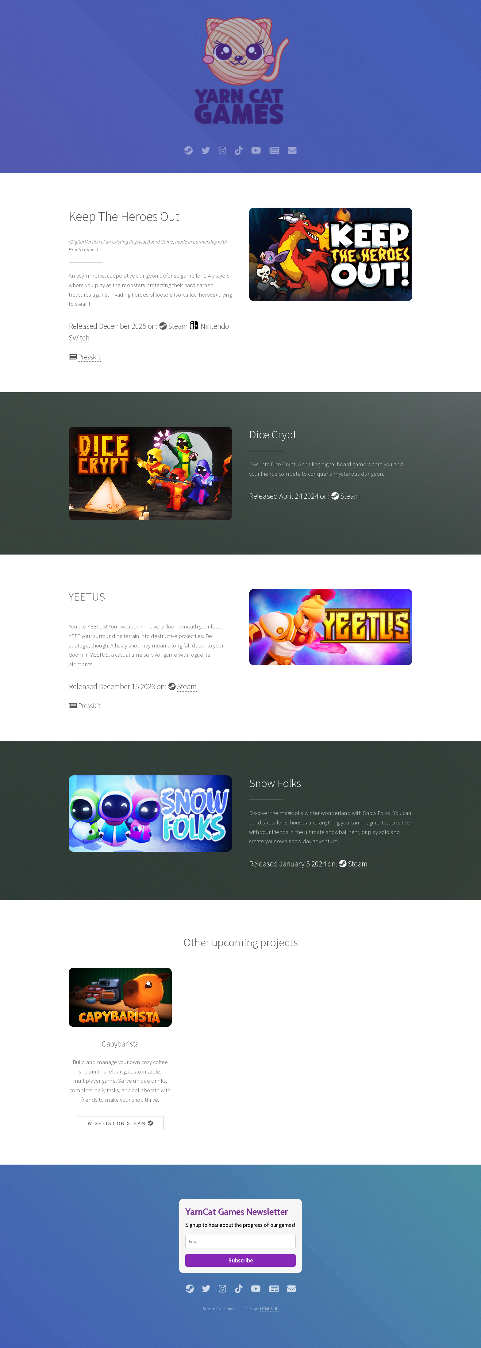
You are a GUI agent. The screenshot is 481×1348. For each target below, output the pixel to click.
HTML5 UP (269, 1309)
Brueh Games (83, 249)
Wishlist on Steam (120, 1123)
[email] (240, 1241)
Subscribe (241, 1260)
